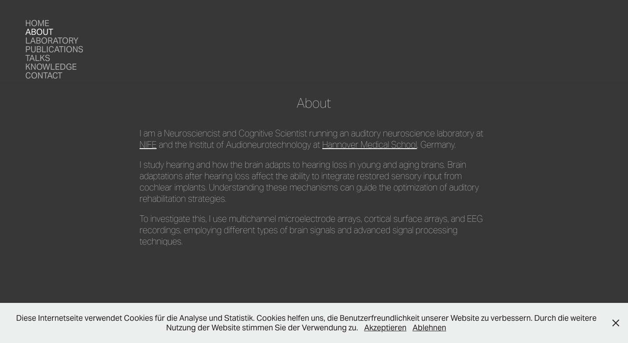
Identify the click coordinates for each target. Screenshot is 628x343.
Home (37, 23)
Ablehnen (429, 328)
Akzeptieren (385, 328)
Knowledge (51, 66)
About (39, 32)
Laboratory (51, 40)
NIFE (148, 144)
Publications (54, 49)
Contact (43, 75)
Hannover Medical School (369, 144)
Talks (37, 58)
